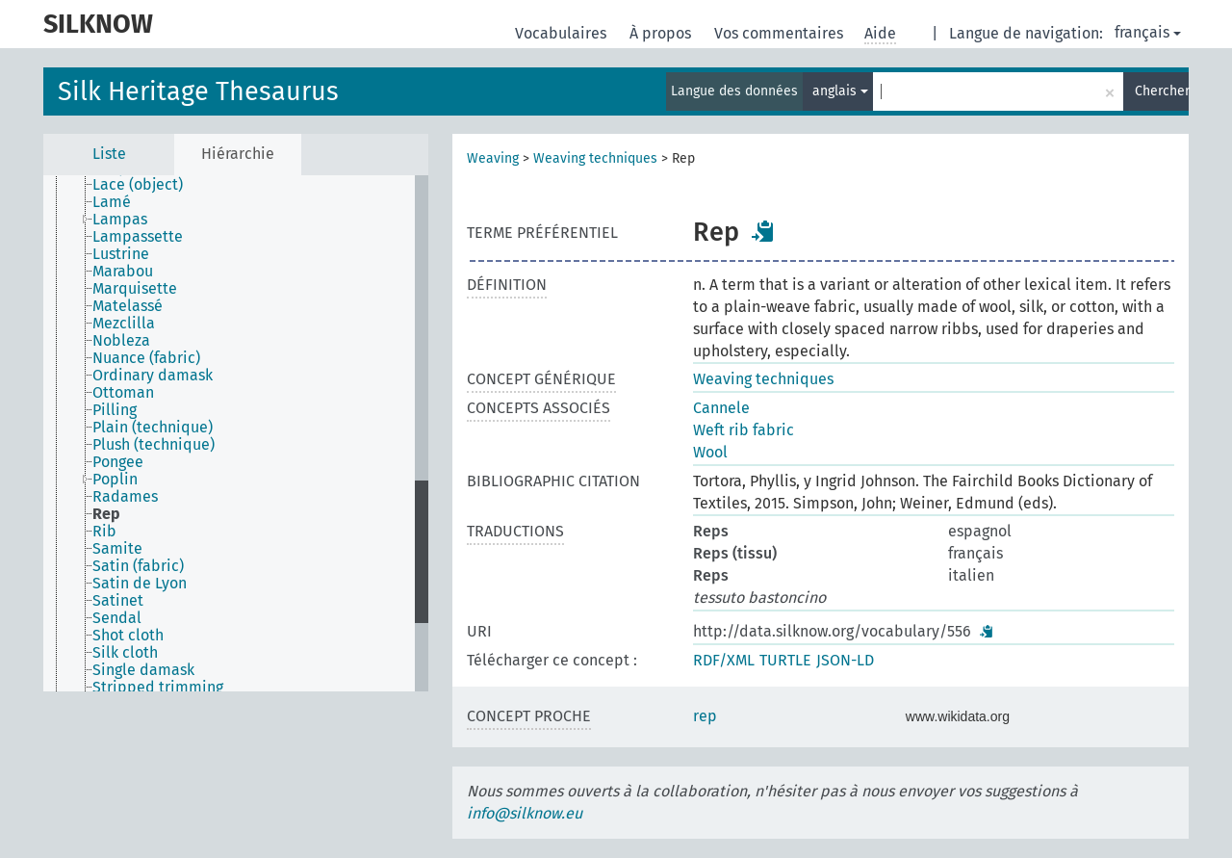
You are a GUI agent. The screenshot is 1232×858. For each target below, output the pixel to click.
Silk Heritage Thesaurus (198, 91)
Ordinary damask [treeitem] (152, 375)
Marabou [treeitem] (122, 271)
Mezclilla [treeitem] (123, 323)
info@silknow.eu (524, 813)
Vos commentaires (780, 33)
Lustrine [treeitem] (120, 254)
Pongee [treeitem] (117, 462)
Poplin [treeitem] (115, 479)
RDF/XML (724, 660)
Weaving (493, 158)
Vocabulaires (562, 33)
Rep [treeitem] (106, 514)
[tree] (235, 433)
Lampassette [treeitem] (137, 237)
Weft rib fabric (743, 430)
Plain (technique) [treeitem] (152, 427)
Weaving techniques (595, 158)
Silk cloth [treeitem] (125, 653)
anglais (840, 91)
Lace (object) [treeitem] (137, 185)
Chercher (1162, 91)
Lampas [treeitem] (119, 219)
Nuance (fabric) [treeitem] (146, 358)
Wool (710, 452)
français (1148, 32)
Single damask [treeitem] (143, 670)
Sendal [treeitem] (116, 618)
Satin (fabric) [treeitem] (138, 566)
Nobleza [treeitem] (121, 341)
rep (705, 716)
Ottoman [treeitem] (123, 393)
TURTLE (785, 660)
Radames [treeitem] (125, 497)
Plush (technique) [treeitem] (153, 445)
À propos (662, 33)
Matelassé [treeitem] (127, 306)
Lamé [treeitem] (111, 202)
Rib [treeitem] (104, 531)
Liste (109, 153)
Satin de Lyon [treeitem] (139, 583)
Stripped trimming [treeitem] (157, 687)
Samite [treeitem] (117, 549)
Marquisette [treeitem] (134, 289)
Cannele (721, 408)
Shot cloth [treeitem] (128, 635)
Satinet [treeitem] (117, 601)
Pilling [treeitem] (114, 410)
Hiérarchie (237, 153)
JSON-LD (845, 660)
